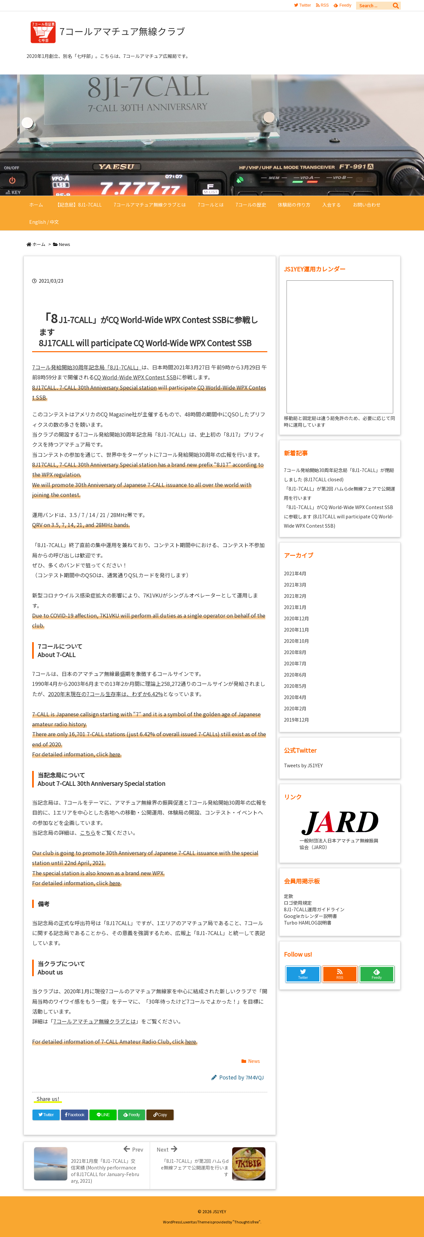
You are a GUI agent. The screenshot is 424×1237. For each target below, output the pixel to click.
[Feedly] (131, 1115)
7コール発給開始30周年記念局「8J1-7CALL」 (86, 367)
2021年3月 (295, 584)
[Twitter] (46, 1115)
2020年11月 (296, 629)
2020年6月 (295, 674)
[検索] (396, 6)
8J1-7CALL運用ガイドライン (314, 909)
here (114, 754)
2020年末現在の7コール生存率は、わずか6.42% (105, 694)
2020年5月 (295, 686)
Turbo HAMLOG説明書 (308, 922)
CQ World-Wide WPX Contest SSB (135, 377)
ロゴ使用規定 (298, 902)
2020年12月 (296, 618)
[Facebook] (74, 1115)
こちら (88, 832)
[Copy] (160, 1115)
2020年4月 (295, 697)
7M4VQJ (254, 1077)
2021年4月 (295, 573)
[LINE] (103, 1115)
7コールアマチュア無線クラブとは (94, 1021)
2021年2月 (295, 596)
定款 (288, 896)
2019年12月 (296, 719)
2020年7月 (295, 663)
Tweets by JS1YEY (303, 765)
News (64, 244)
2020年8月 (295, 652)
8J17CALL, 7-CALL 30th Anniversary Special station (94, 387)
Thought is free (246, 1221)
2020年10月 (296, 641)
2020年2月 (295, 708)
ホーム (38, 244)
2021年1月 (295, 607)
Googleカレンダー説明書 (310, 916)
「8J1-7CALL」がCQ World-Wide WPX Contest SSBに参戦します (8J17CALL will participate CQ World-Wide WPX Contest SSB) (339, 516)
